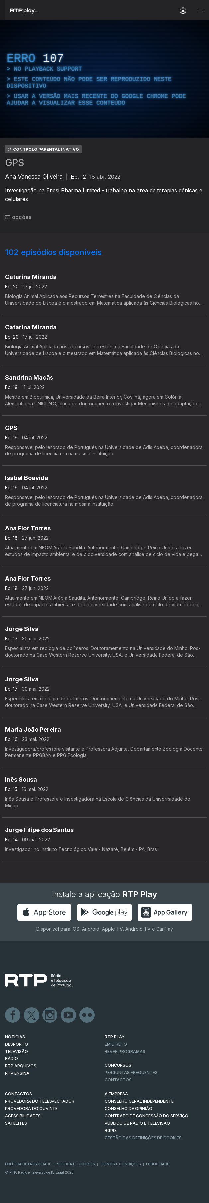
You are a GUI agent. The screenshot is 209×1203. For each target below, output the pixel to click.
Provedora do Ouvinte (31, 1108)
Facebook (13, 1015)
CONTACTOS (18, 1093)
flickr (87, 1015)
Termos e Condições (120, 1164)
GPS (14, 162)
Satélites (16, 1123)
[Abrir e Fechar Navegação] (200, 11)
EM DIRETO (116, 1044)
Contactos (118, 1079)
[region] (104, 79)
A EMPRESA (116, 1093)
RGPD (110, 1130)
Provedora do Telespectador (39, 1101)
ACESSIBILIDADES (23, 1115)
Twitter (32, 1015)
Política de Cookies (75, 1164)
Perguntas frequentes (131, 1072)
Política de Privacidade (28, 1164)
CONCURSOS (118, 1065)
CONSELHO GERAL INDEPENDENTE (139, 1101)
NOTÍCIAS (15, 1036)
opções (18, 217)
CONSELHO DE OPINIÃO (128, 1108)
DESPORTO (16, 1044)
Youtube (69, 1015)
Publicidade (157, 1164)
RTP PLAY (115, 1036)
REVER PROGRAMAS (125, 1051)
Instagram (50, 1015)
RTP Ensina (17, 1073)
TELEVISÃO (16, 1051)
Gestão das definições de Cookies (143, 1137)
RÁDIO (11, 1058)
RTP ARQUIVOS (20, 1065)
